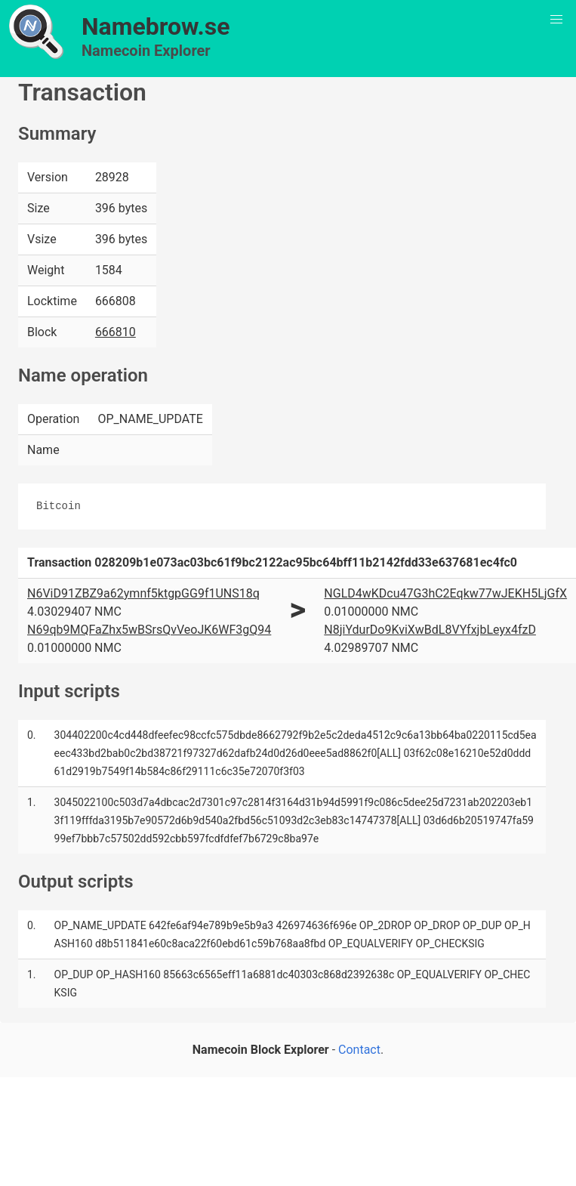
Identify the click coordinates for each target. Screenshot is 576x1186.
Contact (359, 1049)
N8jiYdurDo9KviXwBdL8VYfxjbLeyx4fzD (430, 629)
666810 (115, 332)
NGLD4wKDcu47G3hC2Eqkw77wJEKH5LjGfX (445, 593)
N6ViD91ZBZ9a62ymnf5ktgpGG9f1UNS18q (143, 593)
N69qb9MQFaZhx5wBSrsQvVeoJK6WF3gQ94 (149, 629)
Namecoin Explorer (146, 51)
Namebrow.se (156, 26)
